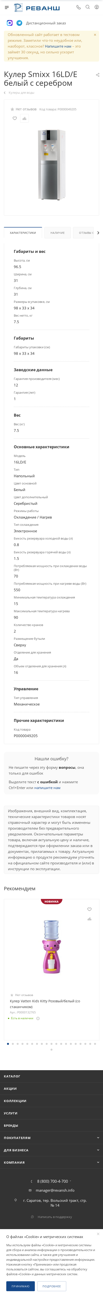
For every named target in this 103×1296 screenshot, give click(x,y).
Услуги (11, 1113)
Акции (10, 1088)
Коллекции (15, 1101)
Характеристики (23, 233)
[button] (8, 1044)
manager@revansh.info (55, 1190)
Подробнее (52, 1286)
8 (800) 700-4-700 (52, 1181)
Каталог (12, 1076)
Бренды (11, 1125)
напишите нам (47, 787)
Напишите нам (58, 46)
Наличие (58, 233)
